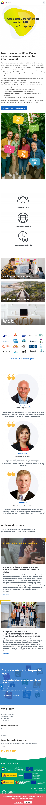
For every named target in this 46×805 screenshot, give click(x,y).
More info (19, 802)
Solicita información (11, 696)
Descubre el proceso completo (14, 108)
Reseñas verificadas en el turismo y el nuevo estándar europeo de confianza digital (21, 569)
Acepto (28, 802)
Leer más (6, 595)
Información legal (40, 790)
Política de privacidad (38, 792)
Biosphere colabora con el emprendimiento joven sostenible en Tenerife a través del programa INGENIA (21, 633)
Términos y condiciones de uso (36, 788)
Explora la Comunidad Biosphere (23, 359)
